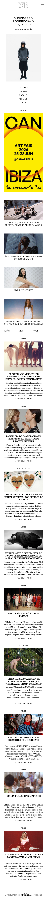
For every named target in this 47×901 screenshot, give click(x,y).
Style (23, 339)
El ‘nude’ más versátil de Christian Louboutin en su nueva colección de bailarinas (23, 376)
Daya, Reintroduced (23, 291)
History (20, 469)
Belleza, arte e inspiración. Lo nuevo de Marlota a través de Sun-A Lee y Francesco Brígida (23, 556)
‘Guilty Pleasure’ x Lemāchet (23, 796)
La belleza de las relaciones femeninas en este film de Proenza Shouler (23, 439)
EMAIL (23, 103)
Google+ (4, 899)
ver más (29, 399)
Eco (20, 646)
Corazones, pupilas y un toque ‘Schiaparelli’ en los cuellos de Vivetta (23, 497)
